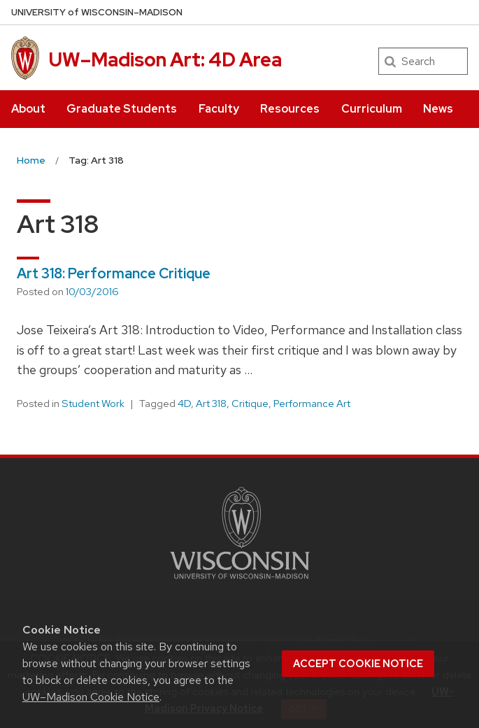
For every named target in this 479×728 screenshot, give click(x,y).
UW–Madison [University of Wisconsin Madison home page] (97, 12)
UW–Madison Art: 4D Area (165, 59)
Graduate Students (121, 108)
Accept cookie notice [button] (358, 664)
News (438, 108)
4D (184, 404)
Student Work (93, 404)
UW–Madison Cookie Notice (90, 697)
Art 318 (211, 404)
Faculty (219, 108)
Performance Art (311, 404)
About (28, 108)
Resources (290, 108)
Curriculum (371, 108)
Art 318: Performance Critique (113, 273)
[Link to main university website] (240, 581)
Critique (250, 404)
